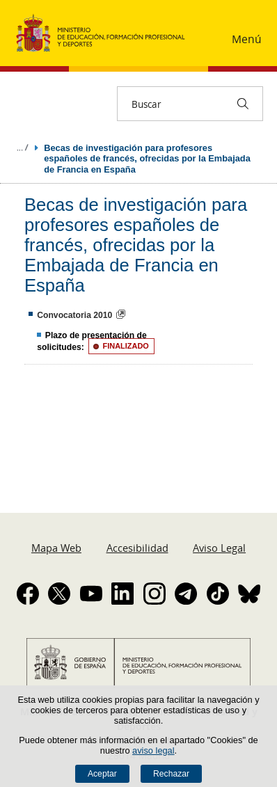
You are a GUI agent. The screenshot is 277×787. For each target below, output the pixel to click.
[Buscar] (242, 103)
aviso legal (153, 750)
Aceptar (102, 774)
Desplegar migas (22, 147)
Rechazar (171, 774)
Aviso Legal (219, 548)
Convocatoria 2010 (74, 315)
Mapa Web (56, 548)
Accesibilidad (137, 548)
